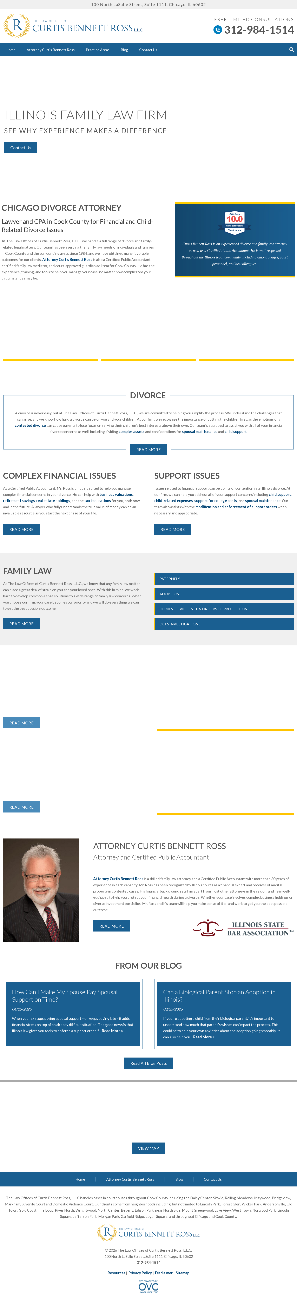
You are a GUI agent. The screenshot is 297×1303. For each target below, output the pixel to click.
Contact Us (148, 49)
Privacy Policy (140, 1273)
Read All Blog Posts (148, 1063)
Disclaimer (164, 1273)
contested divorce (30, 425)
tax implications (97, 500)
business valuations (116, 494)
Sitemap (182, 1273)
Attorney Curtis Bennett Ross (51, 49)
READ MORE (148, 449)
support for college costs (215, 500)
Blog (124, 49)
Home (10, 49)
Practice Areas (98, 49)
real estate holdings (53, 500)
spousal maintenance (199, 431)
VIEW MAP (148, 1148)
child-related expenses (173, 500)
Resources (116, 1273)
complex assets (132, 431)
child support (236, 431)
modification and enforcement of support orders (236, 507)
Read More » (112, 1030)
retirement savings (19, 500)
